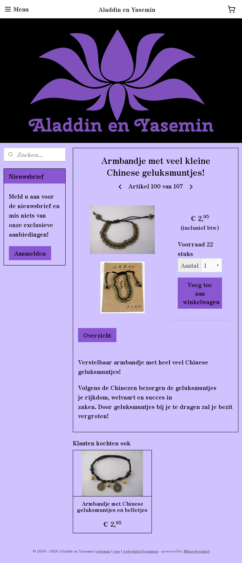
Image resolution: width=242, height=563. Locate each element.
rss (116, 550)
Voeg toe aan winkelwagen (201, 293)
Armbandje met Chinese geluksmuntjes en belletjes (112, 506)
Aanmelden (30, 253)
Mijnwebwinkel (197, 550)
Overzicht (97, 335)
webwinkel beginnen (140, 550)
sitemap (103, 550)
